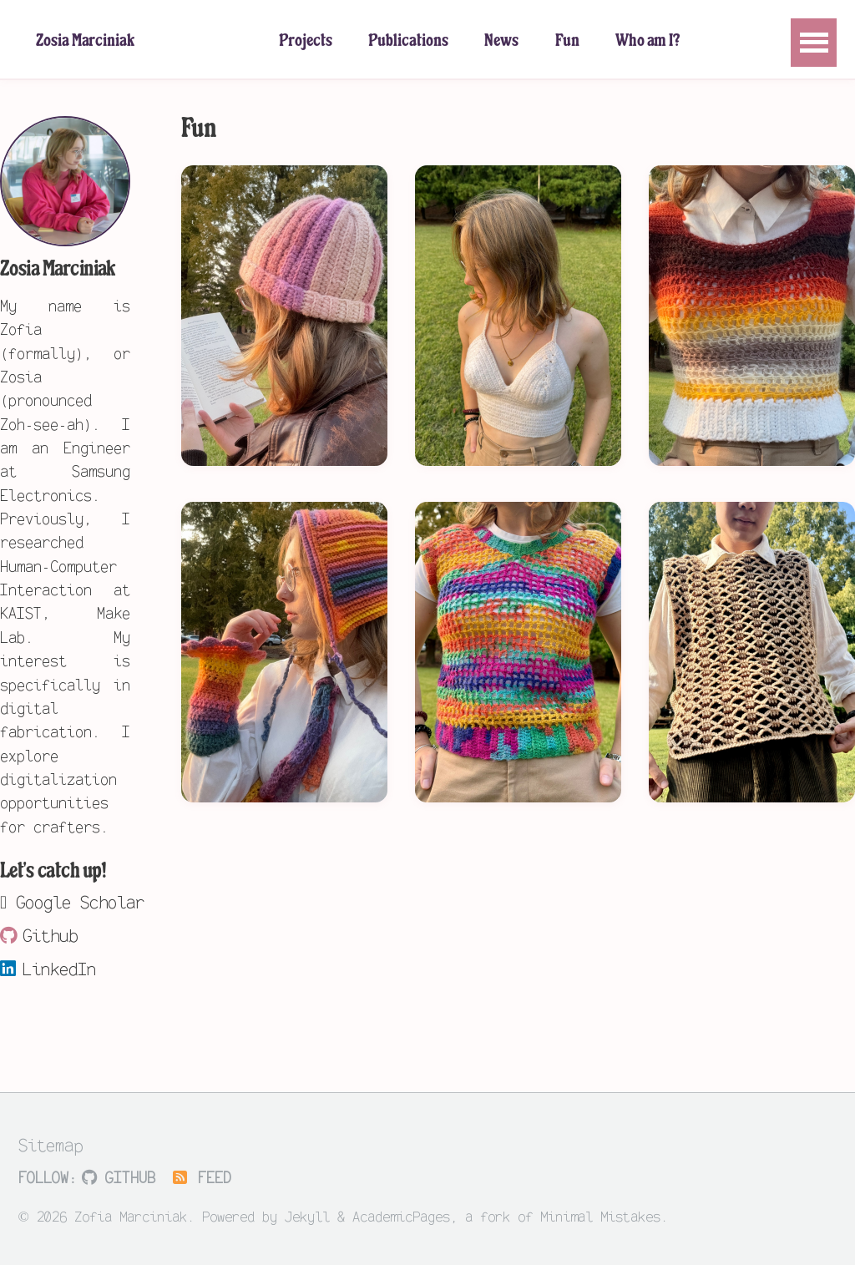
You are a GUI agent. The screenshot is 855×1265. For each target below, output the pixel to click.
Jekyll (307, 1216)
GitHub (118, 1177)
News (501, 41)
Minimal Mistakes (600, 1216)
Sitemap (50, 1144)
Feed (201, 1177)
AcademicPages (401, 1216)
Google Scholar (65, 901)
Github (39, 934)
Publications (408, 41)
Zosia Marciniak (85, 41)
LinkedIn (48, 967)
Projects (305, 41)
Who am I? (647, 41)
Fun (567, 41)
